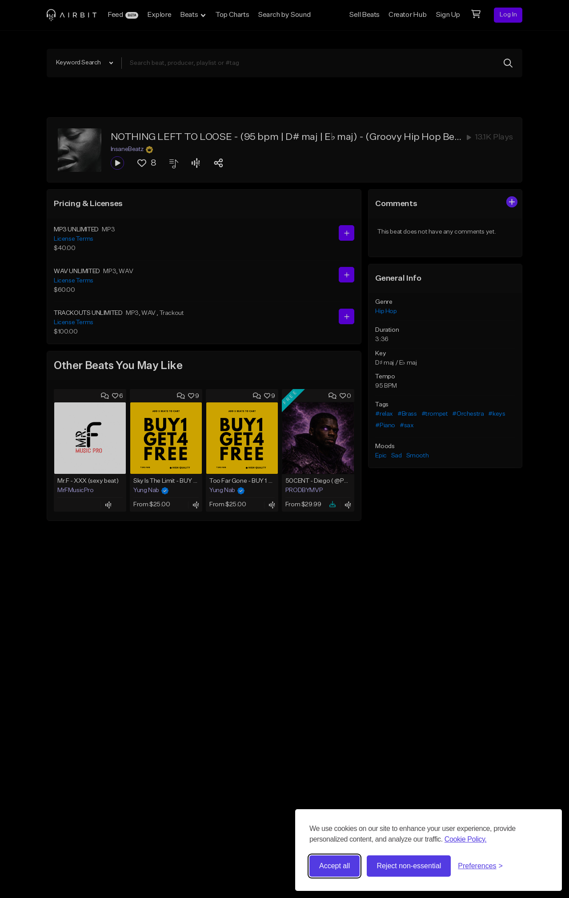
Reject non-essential (409, 866)
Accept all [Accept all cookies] (334, 866)
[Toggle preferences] (480, 866)
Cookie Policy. (466, 839)
